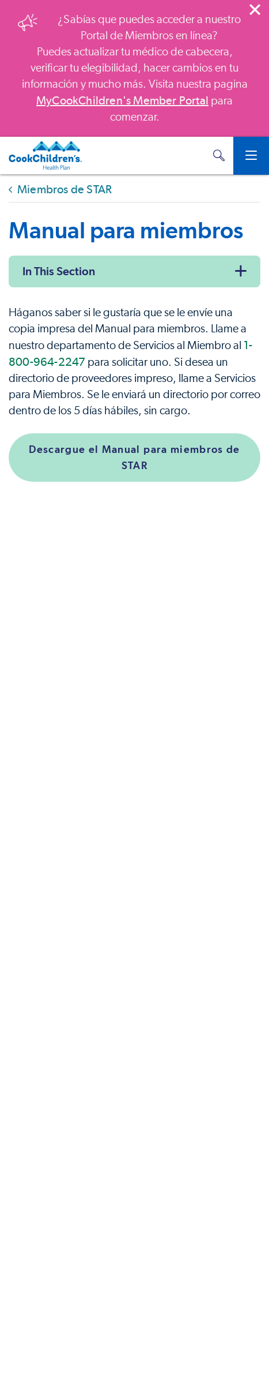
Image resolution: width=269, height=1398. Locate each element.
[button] (219, 155)
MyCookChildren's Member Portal (122, 100)
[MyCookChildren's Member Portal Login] (195, 156)
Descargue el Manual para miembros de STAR (134, 457)
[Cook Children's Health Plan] (45, 155)
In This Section (58, 271)
